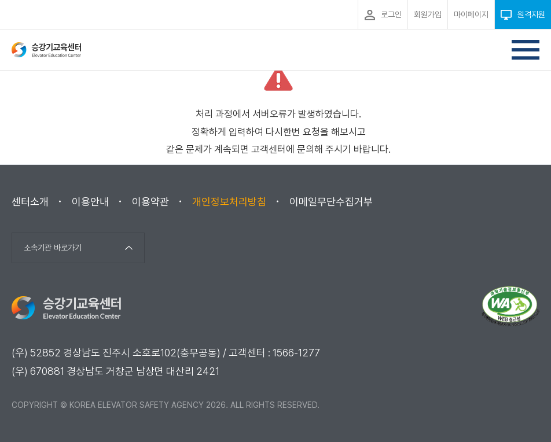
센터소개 (30, 202)
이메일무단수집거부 (331, 202)
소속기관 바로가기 (53, 247)
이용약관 (150, 202)
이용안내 (90, 202)
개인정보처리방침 (229, 202)
